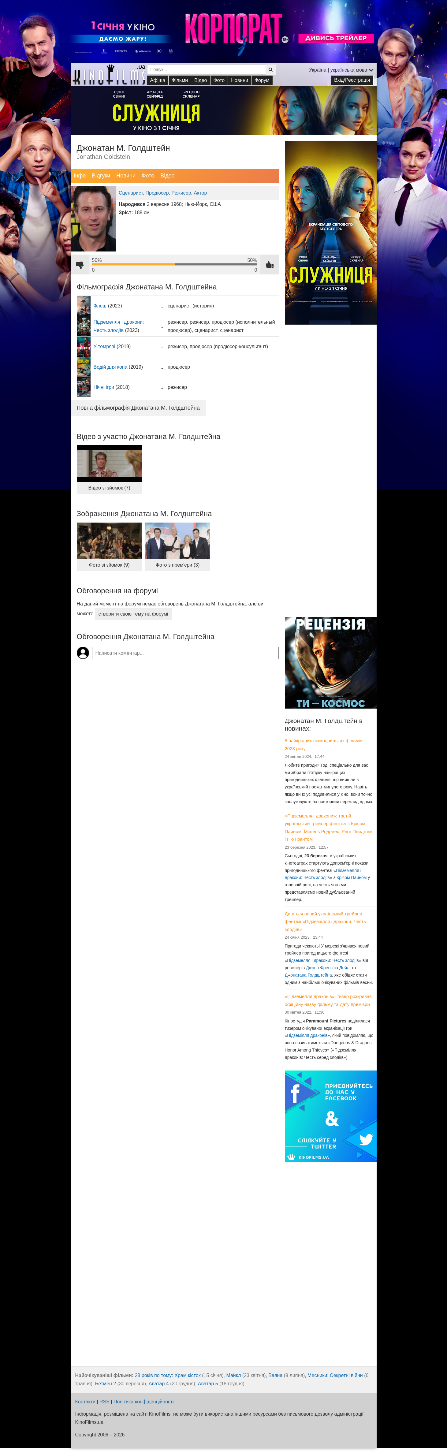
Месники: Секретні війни (335, 1375)
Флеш (100, 305)
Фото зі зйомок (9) (109, 565)
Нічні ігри (104, 387)
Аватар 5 (208, 1383)
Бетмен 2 (105, 1383)
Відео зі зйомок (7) (109, 487)
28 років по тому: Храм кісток (168, 1375)
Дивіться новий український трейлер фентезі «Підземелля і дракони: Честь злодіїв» (325, 921)
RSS (104, 1401)
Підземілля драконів (307, 1035)
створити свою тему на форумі (133, 613)
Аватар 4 (159, 1383)
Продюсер (157, 192)
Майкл (233, 1375)
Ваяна (275, 1375)
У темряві (104, 346)
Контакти (85, 1401)
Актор (200, 192)
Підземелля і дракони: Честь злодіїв (323, 960)
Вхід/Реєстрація (352, 80)
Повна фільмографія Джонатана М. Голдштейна (138, 408)
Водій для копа (111, 367)
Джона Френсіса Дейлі (328, 967)
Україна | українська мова (341, 70)
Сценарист (131, 192)
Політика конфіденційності (144, 1401)
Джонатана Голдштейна (308, 975)
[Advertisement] (331, 516)
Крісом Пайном (352, 877)
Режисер (181, 192)
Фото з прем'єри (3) (178, 565)
